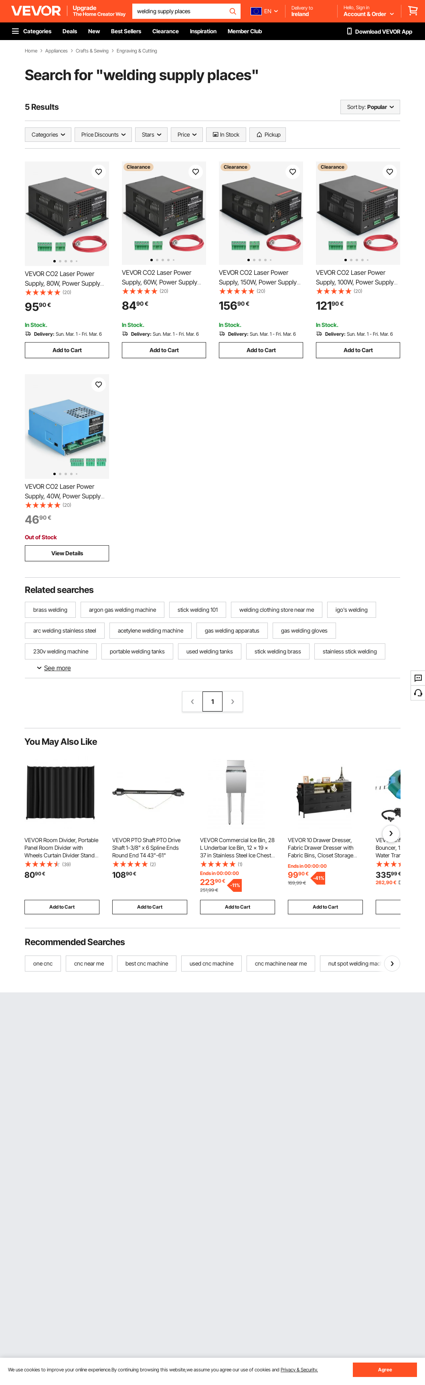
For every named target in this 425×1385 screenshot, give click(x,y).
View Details (67, 553)
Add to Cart (67, 350)
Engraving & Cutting (137, 51)
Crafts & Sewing (92, 51)
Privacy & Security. (299, 1370)
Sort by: (356, 106)
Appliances (56, 51)
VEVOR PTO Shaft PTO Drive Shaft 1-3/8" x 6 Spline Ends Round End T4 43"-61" (146, 848)
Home (31, 51)
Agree (385, 1370)
